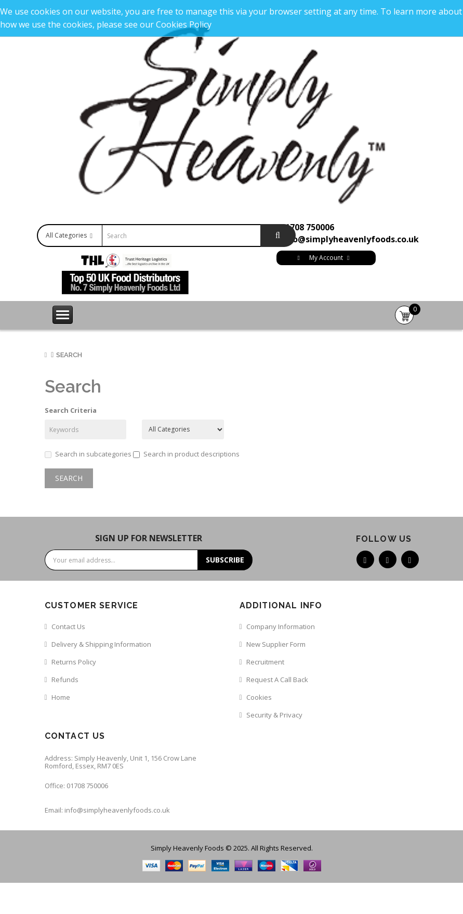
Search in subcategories (88, 454)
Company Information (280, 626)
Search (69, 355)
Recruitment (265, 662)
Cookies (259, 697)
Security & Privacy (274, 715)
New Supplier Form (276, 644)
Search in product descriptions (186, 454)
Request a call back (277, 679)
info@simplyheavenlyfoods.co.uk (350, 239)
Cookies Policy (183, 24)
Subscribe (225, 560)
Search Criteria (71, 410)
